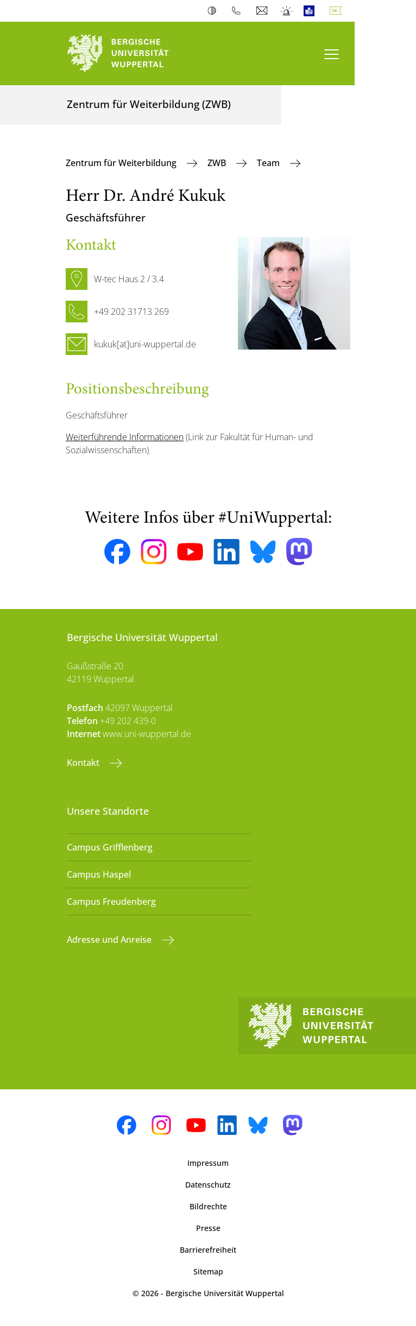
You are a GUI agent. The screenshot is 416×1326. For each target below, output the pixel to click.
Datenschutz (208, 1184)
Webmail (263, 11)
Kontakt (84, 763)
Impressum (208, 1163)
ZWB (217, 163)
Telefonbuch (238, 11)
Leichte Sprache (311, 11)
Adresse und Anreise (110, 940)
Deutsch (337, 11)
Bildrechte (208, 1206)
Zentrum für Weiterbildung (122, 163)
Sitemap (208, 1271)
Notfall (287, 11)
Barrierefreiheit (208, 1250)
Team (269, 163)
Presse (208, 1228)
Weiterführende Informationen (125, 437)
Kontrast (214, 11)
